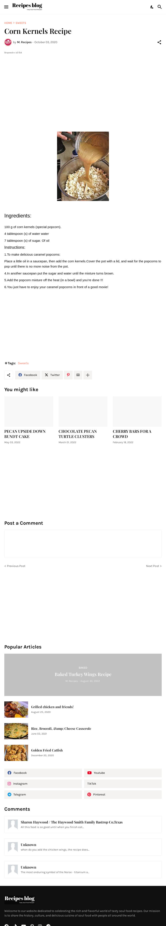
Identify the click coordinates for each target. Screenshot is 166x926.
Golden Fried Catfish (47, 750)
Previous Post (16, 566)
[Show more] (87, 375)
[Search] (160, 7)
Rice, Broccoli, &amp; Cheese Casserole (61, 729)
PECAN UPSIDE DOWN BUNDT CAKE (25, 434)
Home (8, 22)
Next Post (152, 566)
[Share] (159, 42)
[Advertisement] (83, 85)
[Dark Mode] (152, 7)
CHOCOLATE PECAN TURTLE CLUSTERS (78, 434)
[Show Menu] (6, 7)
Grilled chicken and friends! (52, 707)
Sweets (21, 22)
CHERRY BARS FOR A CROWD (132, 434)
